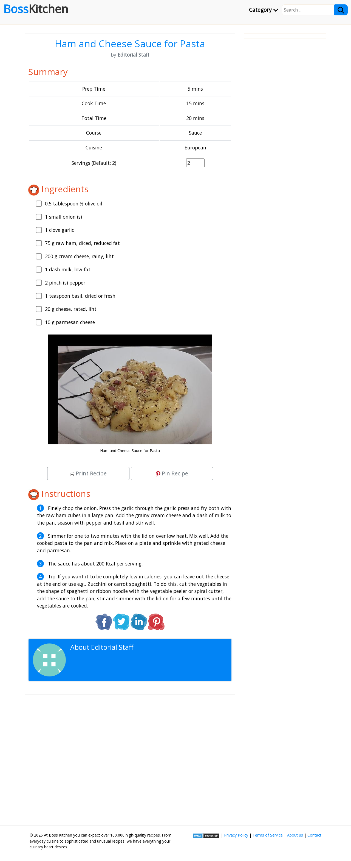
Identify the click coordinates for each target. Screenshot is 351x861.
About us (295, 835)
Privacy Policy (236, 835)
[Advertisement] (130, 758)
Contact (314, 835)
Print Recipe (88, 473)
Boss (35, 8)
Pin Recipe (172, 473)
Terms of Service (268, 835)
